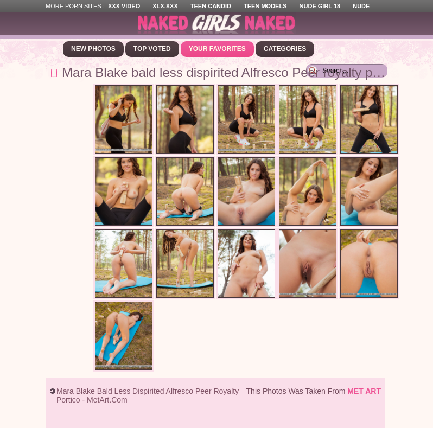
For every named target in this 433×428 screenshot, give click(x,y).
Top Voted (152, 49)
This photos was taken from (313, 391)
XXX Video (124, 6)
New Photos (93, 49)
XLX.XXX (164, 6)
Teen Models (265, 6)
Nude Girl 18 (320, 6)
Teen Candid (210, 6)
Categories (285, 49)
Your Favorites (217, 49)
